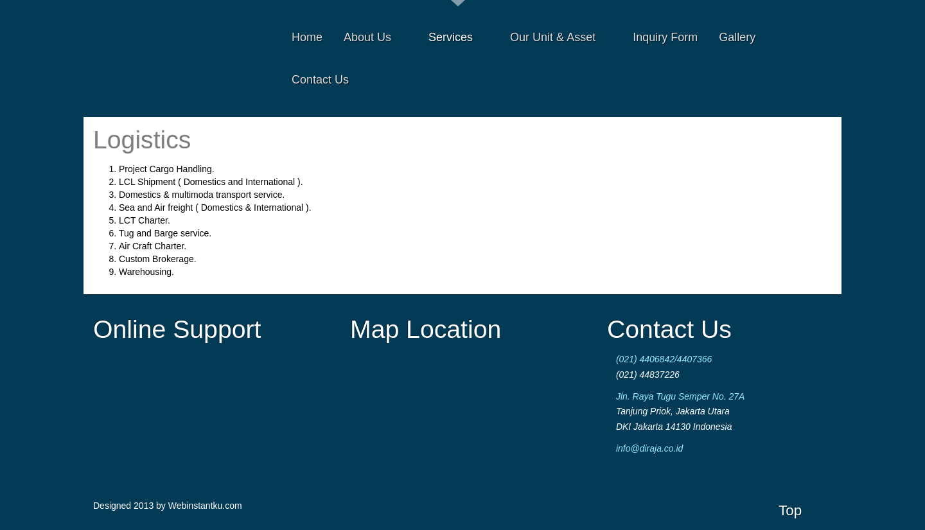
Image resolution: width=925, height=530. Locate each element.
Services (461, 37)
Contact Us (320, 79)
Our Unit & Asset (563, 37)
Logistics (142, 140)
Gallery (737, 37)
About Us (378, 37)
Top (790, 510)
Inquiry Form (665, 37)
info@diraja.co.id (649, 448)
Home (307, 37)
